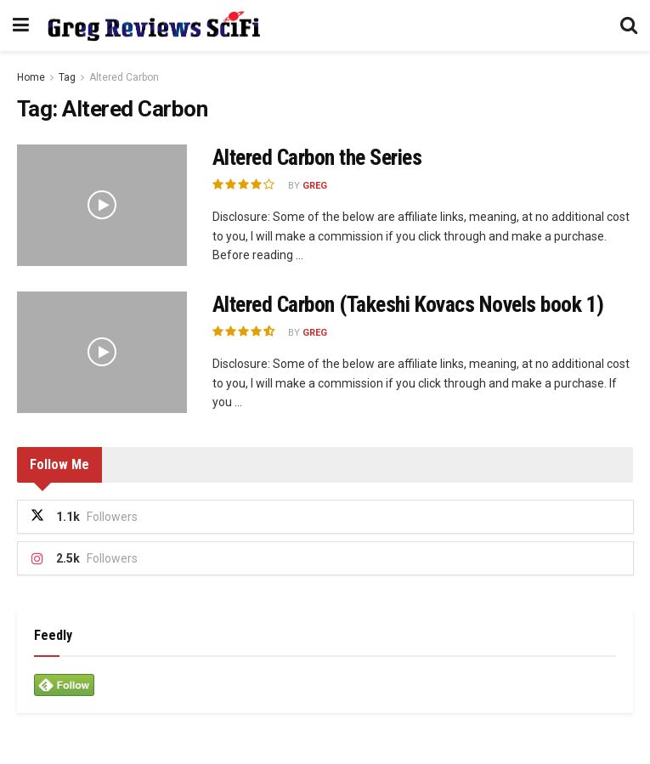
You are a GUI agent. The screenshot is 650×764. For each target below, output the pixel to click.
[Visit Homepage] (153, 25)
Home (31, 77)
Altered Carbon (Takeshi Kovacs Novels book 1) (408, 304)
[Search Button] (628, 25)
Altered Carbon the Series (316, 157)
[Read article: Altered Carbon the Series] (102, 205)
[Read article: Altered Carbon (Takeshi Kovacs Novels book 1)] (102, 352)
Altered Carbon (124, 77)
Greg (314, 185)
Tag (67, 77)
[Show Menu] (21, 25)
